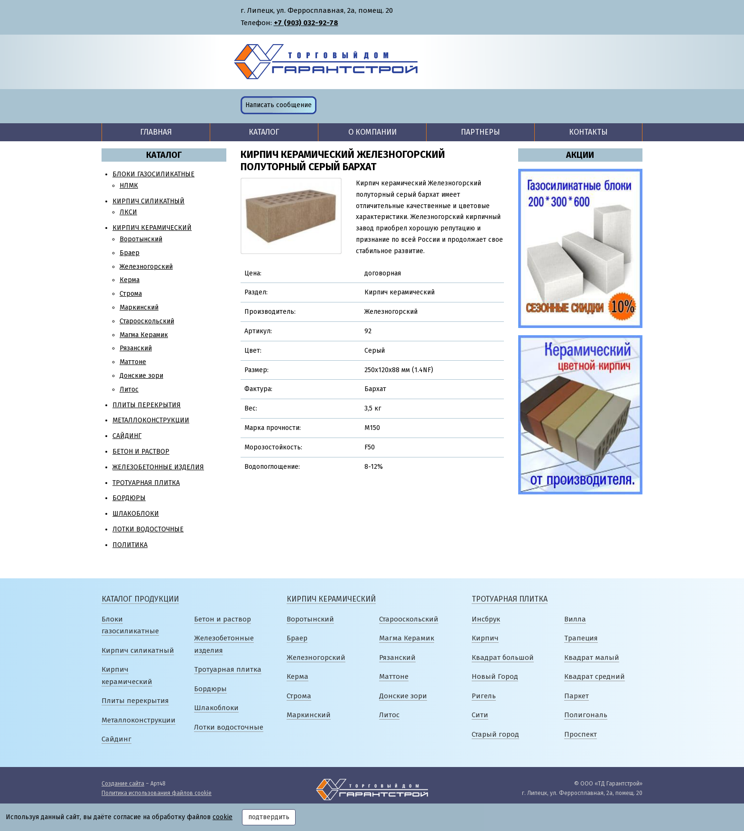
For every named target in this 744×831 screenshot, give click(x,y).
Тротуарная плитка (146, 483)
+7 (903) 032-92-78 (306, 22)
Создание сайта (123, 783)
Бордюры (129, 498)
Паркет (576, 696)
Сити (480, 715)
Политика (130, 545)
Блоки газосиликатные (153, 174)
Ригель (484, 696)
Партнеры (480, 132)
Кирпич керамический (152, 228)
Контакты (588, 132)
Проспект (580, 734)
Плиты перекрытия (146, 405)
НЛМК (129, 186)
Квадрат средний (594, 676)
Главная (156, 132)
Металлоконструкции (150, 420)
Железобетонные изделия (158, 467)
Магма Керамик (144, 335)
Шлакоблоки (135, 514)
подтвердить (268, 817)
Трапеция (581, 638)
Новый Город (495, 676)
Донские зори (141, 376)
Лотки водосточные (148, 529)
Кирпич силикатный (148, 201)
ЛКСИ (128, 212)
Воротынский (141, 239)
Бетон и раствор (140, 451)
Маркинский (139, 307)
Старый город (495, 734)
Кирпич (485, 638)
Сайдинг (126, 436)
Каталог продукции (140, 598)
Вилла (575, 619)
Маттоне (133, 362)
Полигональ (585, 715)
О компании (372, 132)
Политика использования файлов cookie (157, 793)
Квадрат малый (591, 657)
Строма (131, 294)
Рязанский (136, 348)
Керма (130, 280)
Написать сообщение (278, 105)
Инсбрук (486, 619)
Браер (130, 253)
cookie (222, 817)
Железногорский (146, 267)
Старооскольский (147, 321)
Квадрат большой (503, 657)
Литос (129, 389)
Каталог (264, 132)
